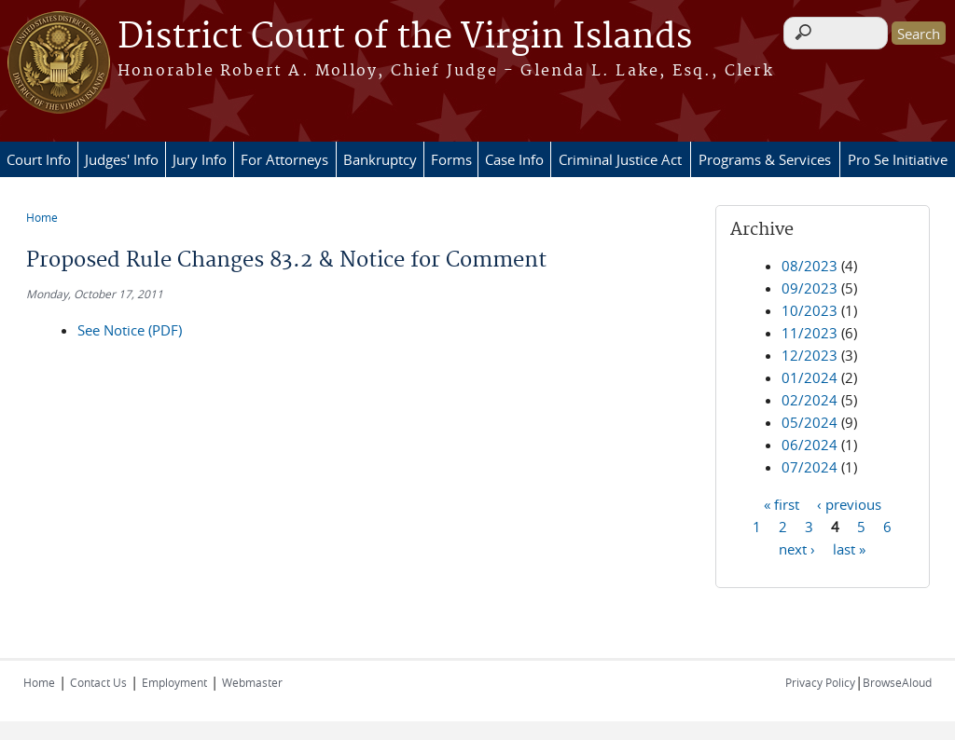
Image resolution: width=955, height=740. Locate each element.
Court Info (39, 159)
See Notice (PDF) (129, 330)
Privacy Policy (820, 682)
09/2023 (809, 288)
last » (849, 548)
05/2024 (809, 422)
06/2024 (809, 444)
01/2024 (809, 377)
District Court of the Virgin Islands (405, 37)
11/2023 (809, 332)
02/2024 (809, 400)
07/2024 (809, 467)
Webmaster (252, 682)
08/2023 (809, 265)
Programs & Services (765, 159)
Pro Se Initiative (898, 159)
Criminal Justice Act (620, 159)
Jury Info (200, 159)
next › (797, 548)
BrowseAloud (897, 682)
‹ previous (849, 503)
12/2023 (809, 355)
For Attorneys (284, 159)
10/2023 (809, 310)
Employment (174, 682)
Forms (451, 159)
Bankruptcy (380, 159)
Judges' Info (122, 159)
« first (781, 503)
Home (42, 217)
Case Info (514, 159)
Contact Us (98, 682)
